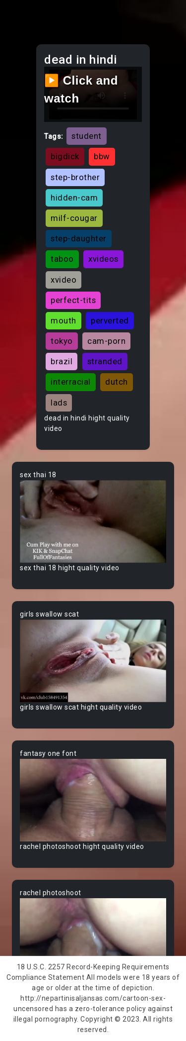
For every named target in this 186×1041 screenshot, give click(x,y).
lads (59, 403)
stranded (105, 361)
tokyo (62, 341)
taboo (62, 259)
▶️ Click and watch (81, 89)
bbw (102, 156)
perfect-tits (73, 300)
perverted (110, 320)
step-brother (75, 177)
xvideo (63, 280)
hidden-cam (74, 198)
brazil (61, 361)
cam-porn (106, 341)
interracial (71, 382)
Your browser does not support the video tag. (93, 521)
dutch (116, 382)
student (86, 136)
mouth (63, 320)
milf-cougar (74, 218)
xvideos (103, 259)
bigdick (65, 156)
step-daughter (79, 238)
